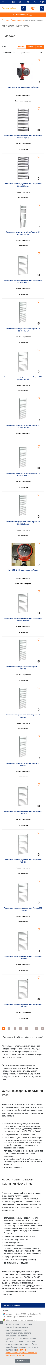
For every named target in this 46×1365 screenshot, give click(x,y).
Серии (30, 46)
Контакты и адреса (23, 1305)
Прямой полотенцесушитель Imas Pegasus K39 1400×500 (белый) (23, 330)
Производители (18, 20)
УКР (42, 2)
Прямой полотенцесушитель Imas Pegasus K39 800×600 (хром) (23, 233)
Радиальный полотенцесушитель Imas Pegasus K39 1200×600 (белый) (23, 281)
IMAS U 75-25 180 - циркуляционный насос (23, 87)
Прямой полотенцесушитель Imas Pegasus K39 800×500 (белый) (23, 523)
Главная (5, 20)
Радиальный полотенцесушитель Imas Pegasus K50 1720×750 (23, 812)
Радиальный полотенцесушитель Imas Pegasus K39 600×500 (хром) (23, 137)
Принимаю (22, 1360)
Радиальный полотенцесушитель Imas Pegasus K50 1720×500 (23, 909)
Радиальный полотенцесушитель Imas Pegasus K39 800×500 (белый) (23, 619)
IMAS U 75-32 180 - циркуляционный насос (23, 570)
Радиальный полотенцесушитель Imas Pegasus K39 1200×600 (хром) (23, 185)
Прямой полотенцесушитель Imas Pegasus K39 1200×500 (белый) (23, 426)
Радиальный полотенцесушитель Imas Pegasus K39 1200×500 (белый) (23, 378)
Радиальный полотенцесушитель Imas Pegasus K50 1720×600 (23, 861)
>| (42, 1028)
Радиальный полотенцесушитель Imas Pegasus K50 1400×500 (23, 1006)
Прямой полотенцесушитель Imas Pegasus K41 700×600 (23, 668)
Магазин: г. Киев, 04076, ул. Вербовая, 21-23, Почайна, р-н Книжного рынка (22, 1315)
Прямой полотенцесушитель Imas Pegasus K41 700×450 (23, 764)
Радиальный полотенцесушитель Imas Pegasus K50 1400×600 (23, 957)
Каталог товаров (22, 15)
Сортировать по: (8, 53)
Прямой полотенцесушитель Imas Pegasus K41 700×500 (23, 716)
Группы (39, 46)
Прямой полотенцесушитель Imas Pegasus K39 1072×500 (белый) (23, 475)
